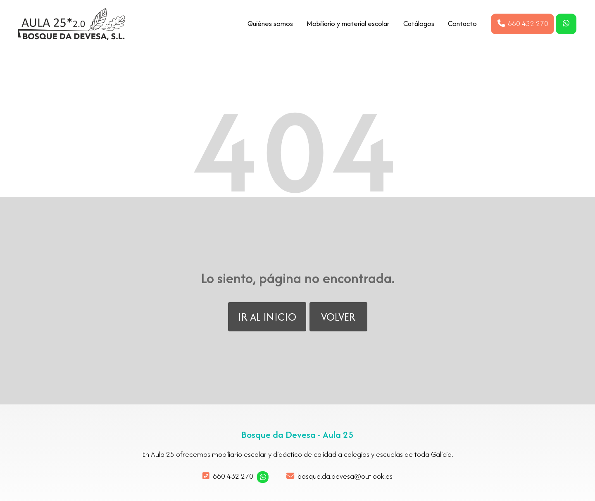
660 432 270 (233, 476)
